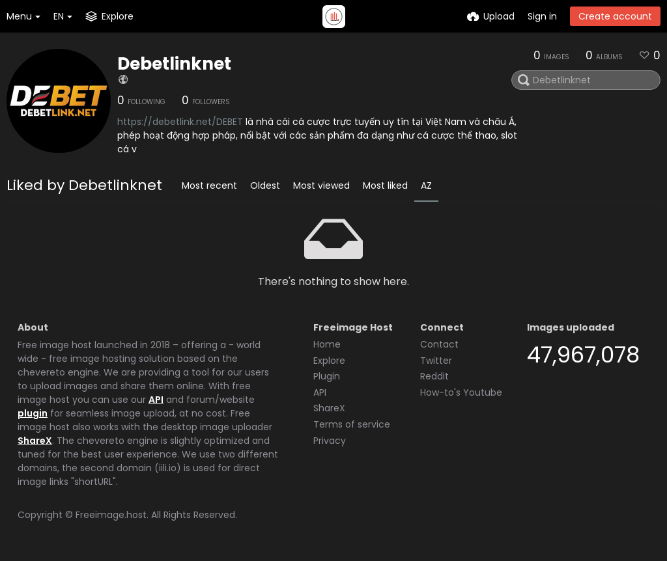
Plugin (326, 376)
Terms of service (351, 424)
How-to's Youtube (461, 392)
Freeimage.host (111, 514)
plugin (33, 413)
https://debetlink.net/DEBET (180, 121)
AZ (426, 185)
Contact (439, 344)
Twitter (436, 360)
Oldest (265, 185)
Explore (329, 360)
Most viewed (321, 185)
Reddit (434, 376)
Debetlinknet (174, 63)
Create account (615, 16)
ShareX (35, 440)
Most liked (385, 185)
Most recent (209, 185)
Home (327, 344)
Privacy (329, 440)
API (156, 399)
